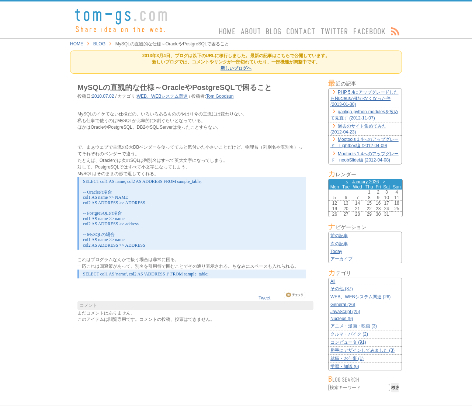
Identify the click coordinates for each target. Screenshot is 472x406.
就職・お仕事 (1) (347, 358)
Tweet (264, 298)
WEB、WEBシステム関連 (162, 96)
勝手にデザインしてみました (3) (362, 350)
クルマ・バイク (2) (349, 334)
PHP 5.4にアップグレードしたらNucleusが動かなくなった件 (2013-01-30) (364, 98)
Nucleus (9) (341, 318)
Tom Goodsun (220, 96)
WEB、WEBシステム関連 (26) (360, 296)
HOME (76, 43)
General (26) (342, 304)
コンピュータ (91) (348, 342)
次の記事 (339, 243)
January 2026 (365, 181)
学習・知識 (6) (344, 366)
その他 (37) (341, 288)
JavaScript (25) (345, 311)
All (332, 281)
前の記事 (339, 235)
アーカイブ (341, 258)
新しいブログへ (236, 68)
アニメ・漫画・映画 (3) (353, 326)
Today (336, 251)
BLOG (99, 43)
